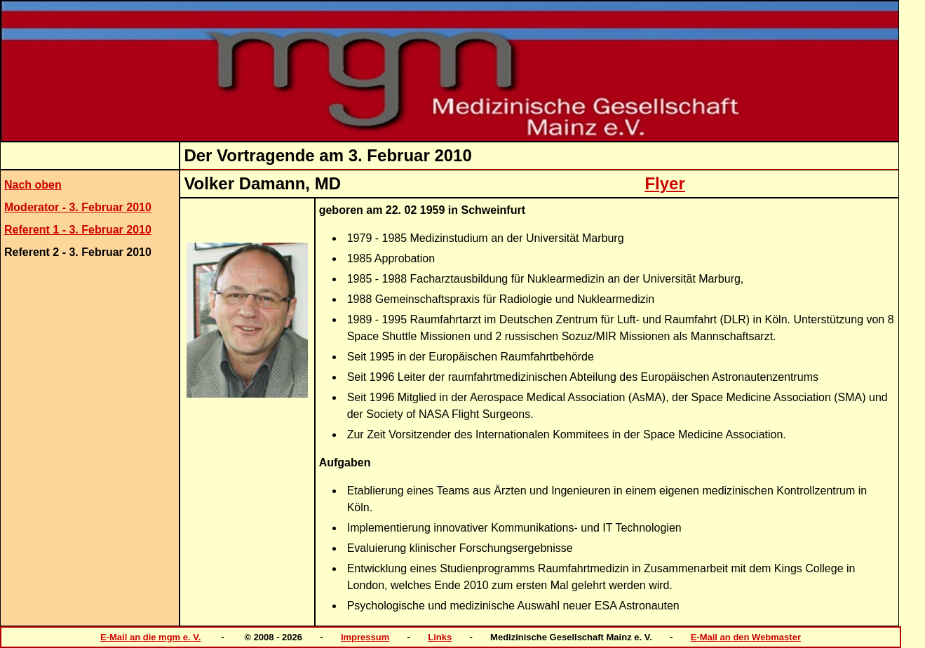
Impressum (365, 637)
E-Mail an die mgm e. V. (150, 637)
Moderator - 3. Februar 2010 (77, 207)
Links (440, 637)
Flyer (664, 183)
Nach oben (33, 185)
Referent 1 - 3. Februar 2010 (77, 230)
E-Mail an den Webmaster (746, 637)
